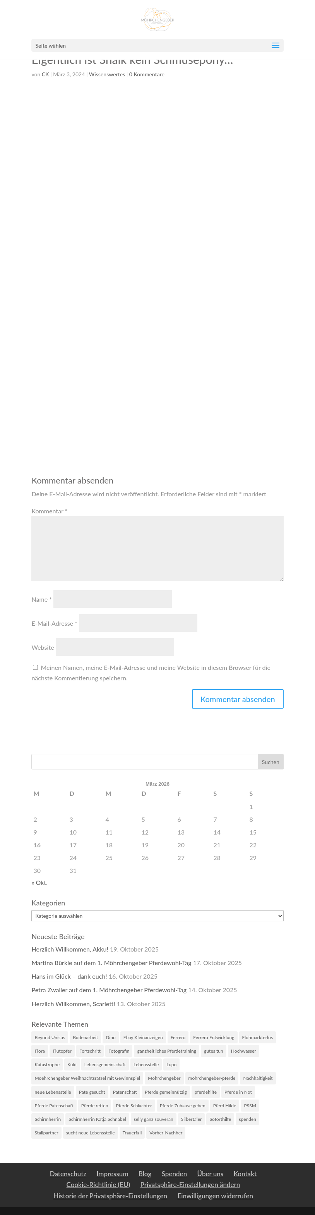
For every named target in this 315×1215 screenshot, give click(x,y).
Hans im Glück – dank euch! (69, 976)
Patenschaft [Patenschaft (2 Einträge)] (125, 1092)
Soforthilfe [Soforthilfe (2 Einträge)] (220, 1119)
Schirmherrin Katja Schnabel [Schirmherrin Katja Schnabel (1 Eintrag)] (97, 1119)
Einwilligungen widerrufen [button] (215, 1196)
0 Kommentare (146, 74)
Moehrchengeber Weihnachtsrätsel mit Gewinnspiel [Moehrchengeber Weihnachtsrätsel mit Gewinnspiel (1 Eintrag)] (87, 1078)
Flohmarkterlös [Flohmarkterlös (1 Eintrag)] (257, 1037)
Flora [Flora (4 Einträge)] (39, 1051)
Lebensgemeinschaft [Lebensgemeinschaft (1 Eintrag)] (105, 1064)
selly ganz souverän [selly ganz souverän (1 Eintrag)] (153, 1119)
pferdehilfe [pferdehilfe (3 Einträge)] (206, 1092)
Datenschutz (68, 1174)
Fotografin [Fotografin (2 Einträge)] (118, 1051)
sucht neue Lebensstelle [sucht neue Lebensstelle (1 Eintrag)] (90, 1133)
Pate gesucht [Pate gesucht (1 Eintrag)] (92, 1092)
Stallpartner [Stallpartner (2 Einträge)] (46, 1133)
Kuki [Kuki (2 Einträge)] (72, 1064)
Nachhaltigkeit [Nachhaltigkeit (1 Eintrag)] (257, 1078)
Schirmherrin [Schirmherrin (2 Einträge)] (47, 1119)
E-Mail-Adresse (54, 623)
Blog (145, 1174)
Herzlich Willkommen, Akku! (69, 949)
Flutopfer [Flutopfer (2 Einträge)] (62, 1051)
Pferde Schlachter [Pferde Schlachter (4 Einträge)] (134, 1105)
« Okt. (39, 882)
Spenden (174, 1174)
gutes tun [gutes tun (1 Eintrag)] (213, 1051)
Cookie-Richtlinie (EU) (98, 1185)
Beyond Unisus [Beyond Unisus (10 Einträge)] (49, 1037)
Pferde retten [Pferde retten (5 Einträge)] (94, 1105)
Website (42, 647)
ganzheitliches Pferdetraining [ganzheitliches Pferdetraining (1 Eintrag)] (166, 1051)
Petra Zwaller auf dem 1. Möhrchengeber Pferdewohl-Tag (109, 989)
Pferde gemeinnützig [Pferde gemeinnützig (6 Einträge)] (166, 1092)
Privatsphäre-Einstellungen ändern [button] (190, 1185)
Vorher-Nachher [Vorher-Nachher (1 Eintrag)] (165, 1133)
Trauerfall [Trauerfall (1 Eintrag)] (132, 1133)
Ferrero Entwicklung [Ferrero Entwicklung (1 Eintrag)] (213, 1037)
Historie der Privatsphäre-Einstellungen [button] (110, 1196)
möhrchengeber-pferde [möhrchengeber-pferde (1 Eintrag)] (212, 1078)
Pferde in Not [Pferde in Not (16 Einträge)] (238, 1092)
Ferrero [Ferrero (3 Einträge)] (178, 1037)
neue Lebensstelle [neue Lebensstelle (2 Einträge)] (52, 1092)
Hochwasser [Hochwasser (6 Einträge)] (243, 1051)
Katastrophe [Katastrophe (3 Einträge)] (47, 1064)
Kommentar (49, 511)
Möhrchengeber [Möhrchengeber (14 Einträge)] (164, 1078)
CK (45, 74)
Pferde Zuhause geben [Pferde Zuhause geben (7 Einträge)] (182, 1105)
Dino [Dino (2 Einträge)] (110, 1037)
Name (41, 599)
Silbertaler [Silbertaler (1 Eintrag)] (191, 1119)
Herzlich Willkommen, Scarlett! (73, 1003)
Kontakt (245, 1174)
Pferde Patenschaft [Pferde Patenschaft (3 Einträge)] (53, 1105)
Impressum (112, 1174)
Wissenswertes (107, 74)
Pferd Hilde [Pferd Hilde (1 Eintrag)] (224, 1105)
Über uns (210, 1174)
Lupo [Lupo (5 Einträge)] (171, 1064)
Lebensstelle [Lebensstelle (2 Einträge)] (146, 1064)
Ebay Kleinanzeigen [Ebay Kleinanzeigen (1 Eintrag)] (143, 1037)
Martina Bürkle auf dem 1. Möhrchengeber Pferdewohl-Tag (111, 962)
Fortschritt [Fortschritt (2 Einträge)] (90, 1051)
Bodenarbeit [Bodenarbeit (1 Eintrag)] (85, 1037)
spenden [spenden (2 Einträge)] (247, 1119)
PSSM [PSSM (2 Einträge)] (250, 1105)
